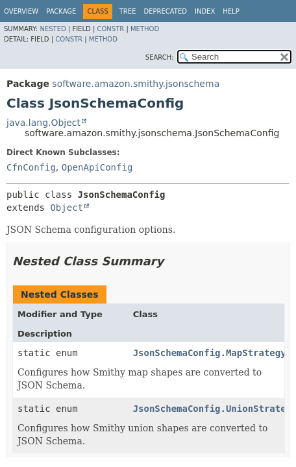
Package (61, 11)
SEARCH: (159, 57)
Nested (53, 28)
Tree (127, 11)
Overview (21, 11)
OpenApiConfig (97, 167)
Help (231, 11)
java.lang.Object (43, 122)
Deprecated (165, 11)
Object (66, 207)
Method (144, 28)
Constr (110, 28)
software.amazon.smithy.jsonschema (135, 83)
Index (205, 11)
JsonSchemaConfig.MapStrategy (209, 353)
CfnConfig (31, 167)
